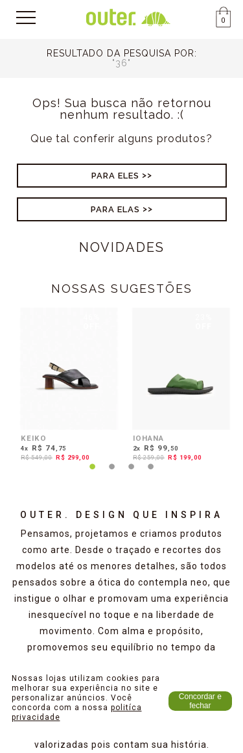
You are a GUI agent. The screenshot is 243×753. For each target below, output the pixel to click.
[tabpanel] (66, 386)
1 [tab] (92, 474)
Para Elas (115, 209)
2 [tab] (112, 474)
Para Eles (115, 175)
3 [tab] (131, 474)
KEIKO (34, 438)
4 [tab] (151, 474)
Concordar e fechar (200, 701)
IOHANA (148, 438)
